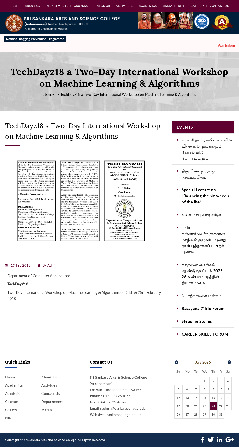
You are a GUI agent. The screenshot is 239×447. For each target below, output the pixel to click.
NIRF (181, 6)
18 (227, 397)
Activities (124, 6)
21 (195, 406)
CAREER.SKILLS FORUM (205, 334)
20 (187, 406)
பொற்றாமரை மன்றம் (202, 295)
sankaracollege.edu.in (124, 414)
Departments (57, 6)
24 (220, 406)
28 (195, 414)
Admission (101, 6)
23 (213, 406)
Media (167, 6)
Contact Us (219, 6)
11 (227, 389)
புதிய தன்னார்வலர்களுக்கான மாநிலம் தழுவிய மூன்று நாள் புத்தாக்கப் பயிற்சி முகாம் (204, 239)
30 (213, 414)
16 (213, 397)
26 (178, 414)
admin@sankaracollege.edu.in (126, 408)
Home (14, 6)
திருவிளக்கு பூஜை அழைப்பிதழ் (198, 174)
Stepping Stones (197, 321)
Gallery (197, 6)
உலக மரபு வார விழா (201, 214)
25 (227, 406)
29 (204, 414)
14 (195, 397)
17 (220, 397)
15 (204, 397)
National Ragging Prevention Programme (35, 39)
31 (220, 414)
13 (187, 397)
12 (178, 397)
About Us (32, 6)
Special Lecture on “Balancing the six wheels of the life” (205, 196)
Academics (148, 6)
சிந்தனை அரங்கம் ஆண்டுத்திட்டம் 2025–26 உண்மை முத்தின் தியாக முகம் (203, 273)
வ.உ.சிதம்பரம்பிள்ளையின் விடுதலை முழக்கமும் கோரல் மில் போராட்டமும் (207, 149)
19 (178, 406)
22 (204, 406)
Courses (81, 6)
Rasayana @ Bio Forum (203, 308)
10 (220, 389)
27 (187, 414)
